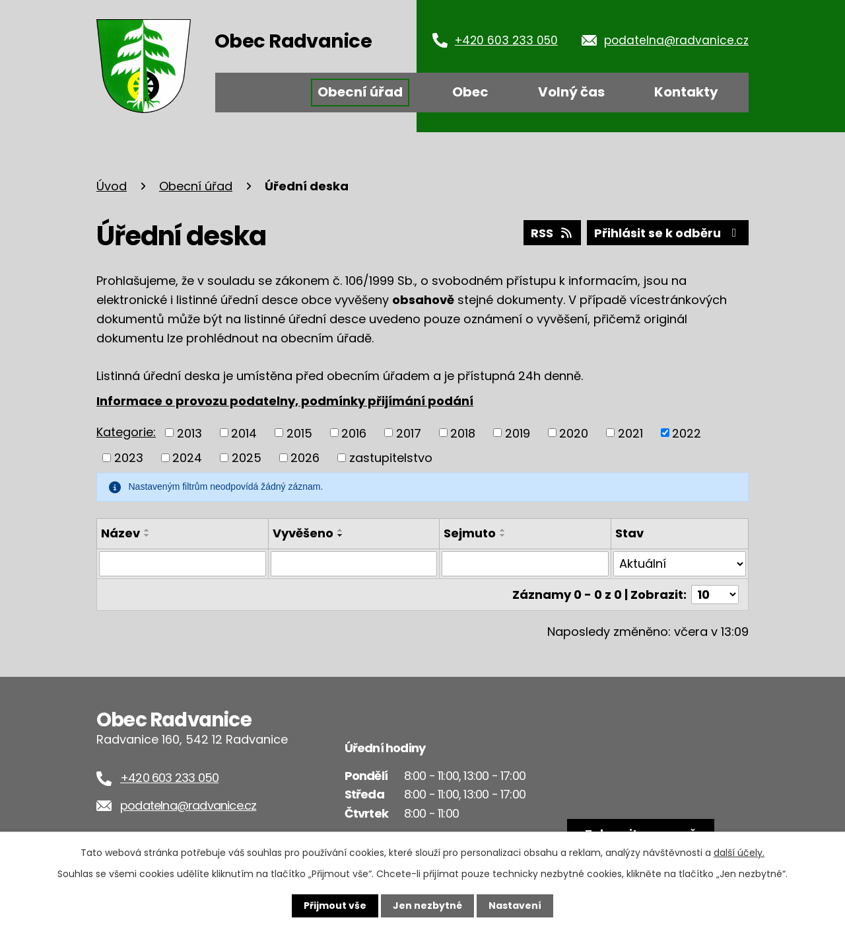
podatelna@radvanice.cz (676, 40)
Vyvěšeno (303, 533)
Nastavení (515, 905)
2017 (408, 432)
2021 (630, 432)
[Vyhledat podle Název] (182, 563)
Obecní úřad (360, 92)
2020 (573, 432)
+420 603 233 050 (506, 40)
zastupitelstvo (390, 457)
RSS (552, 233)
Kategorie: (126, 432)
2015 (299, 432)
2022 (686, 432)
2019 (517, 432)
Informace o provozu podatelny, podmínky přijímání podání (284, 401)
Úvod (257, 92)
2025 (246, 457)
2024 (187, 457)
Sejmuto (470, 533)
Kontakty (686, 92)
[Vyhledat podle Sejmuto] (525, 563)
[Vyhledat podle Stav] (679, 563)
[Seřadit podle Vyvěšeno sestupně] (340, 535)
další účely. (739, 852)
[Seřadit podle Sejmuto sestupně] (503, 535)
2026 (305, 457)
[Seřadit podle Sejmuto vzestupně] (503, 530)
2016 (353, 432)
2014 (244, 432)
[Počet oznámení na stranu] (715, 594)
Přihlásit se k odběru (668, 233)
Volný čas (571, 92)
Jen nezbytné (427, 905)
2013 (189, 432)
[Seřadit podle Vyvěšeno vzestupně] (340, 530)
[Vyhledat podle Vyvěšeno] (354, 563)
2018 (462, 432)
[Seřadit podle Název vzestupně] (147, 530)
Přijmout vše (335, 905)
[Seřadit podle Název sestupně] (147, 535)
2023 (128, 457)
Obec (470, 92)
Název (120, 533)
